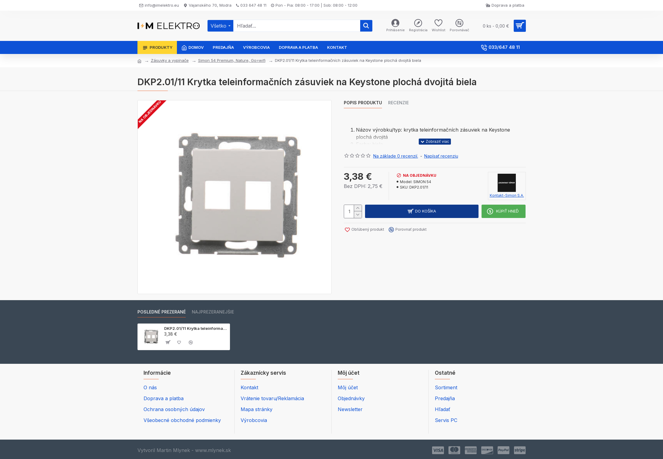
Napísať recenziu (441, 156)
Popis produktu (363, 102)
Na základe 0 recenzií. (395, 156)
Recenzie (398, 102)
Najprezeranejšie (213, 311)
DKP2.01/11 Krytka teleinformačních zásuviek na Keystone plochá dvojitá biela (196, 328)
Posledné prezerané (161, 311)
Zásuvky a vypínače (170, 60)
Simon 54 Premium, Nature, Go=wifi (232, 60)
